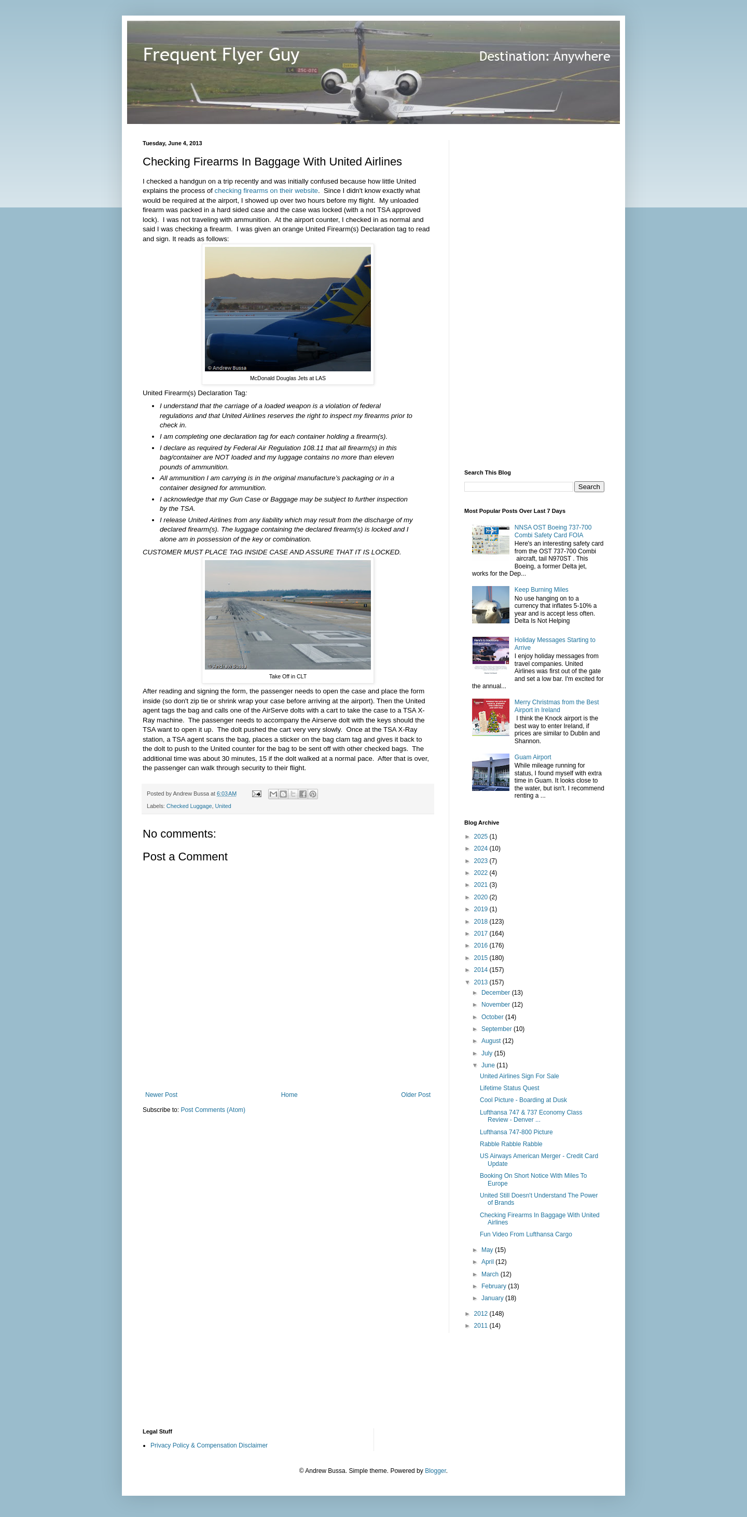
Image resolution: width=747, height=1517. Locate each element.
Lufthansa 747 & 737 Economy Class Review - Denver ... (531, 1116)
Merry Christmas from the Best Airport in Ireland (557, 706)
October (493, 1017)
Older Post (416, 1094)
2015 (482, 958)
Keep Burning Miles (542, 589)
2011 (482, 1325)
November (496, 1004)
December (496, 992)
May (488, 1250)
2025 (482, 836)
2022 (482, 872)
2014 (482, 969)
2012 (482, 1313)
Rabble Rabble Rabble (511, 1144)
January (493, 1298)
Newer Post (161, 1094)
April (488, 1261)
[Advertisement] (542, 295)
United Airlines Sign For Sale (519, 1076)
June (488, 1065)
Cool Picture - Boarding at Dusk (523, 1100)
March (491, 1274)
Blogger (435, 1470)
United (223, 806)
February (494, 1286)
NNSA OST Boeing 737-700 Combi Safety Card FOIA (553, 531)
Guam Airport (533, 757)
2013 (482, 982)
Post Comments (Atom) (213, 1110)
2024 (482, 848)
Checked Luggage (189, 806)
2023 (482, 861)
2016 (482, 945)
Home (289, 1094)
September (497, 1029)
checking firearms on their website (266, 190)
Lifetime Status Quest (510, 1088)
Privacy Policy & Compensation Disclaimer (209, 1445)
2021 (482, 884)
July (487, 1053)
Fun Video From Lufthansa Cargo (526, 1234)
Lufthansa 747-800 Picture (516, 1132)
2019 (482, 909)
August (492, 1041)
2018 (482, 921)
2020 (482, 897)
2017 (482, 933)
